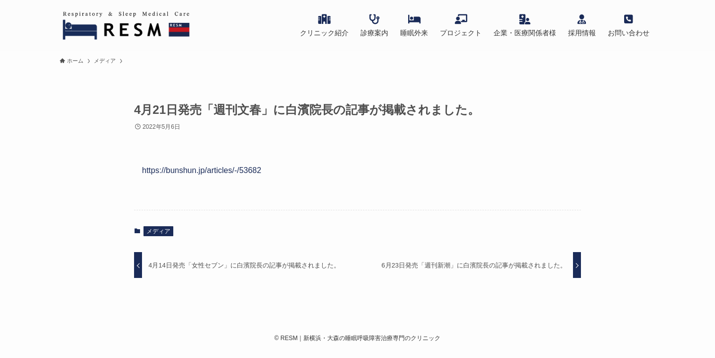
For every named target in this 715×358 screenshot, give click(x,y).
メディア (158, 231)
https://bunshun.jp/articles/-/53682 (201, 170)
